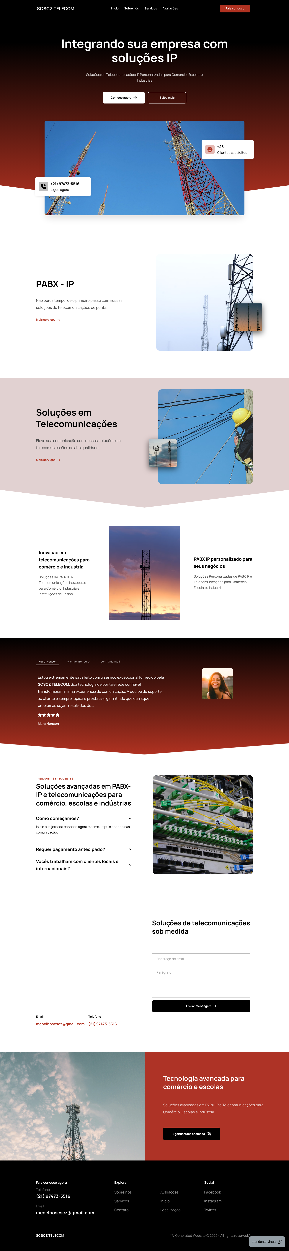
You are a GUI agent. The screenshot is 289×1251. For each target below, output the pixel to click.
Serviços (121, 1201)
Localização (170, 1209)
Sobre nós (123, 1192)
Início (165, 1201)
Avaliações (169, 1192)
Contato (121, 1209)
